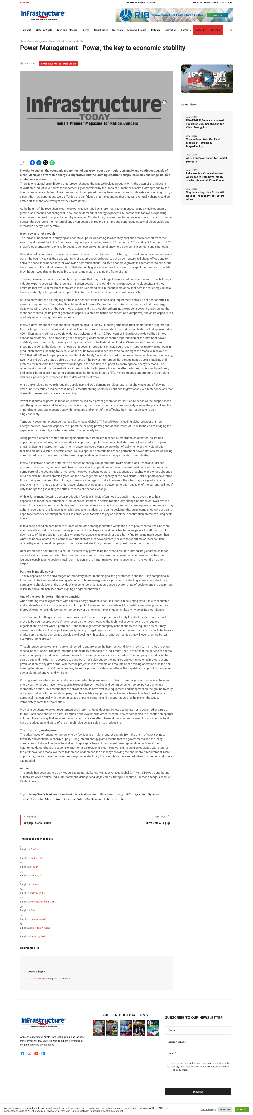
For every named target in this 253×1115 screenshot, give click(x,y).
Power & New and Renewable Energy (58, 64)
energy (120, 794)
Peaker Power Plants (73, 799)
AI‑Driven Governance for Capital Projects (206, 160)
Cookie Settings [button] (208, 1109)
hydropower (154, 794)
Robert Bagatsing (93, 799)
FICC (129, 794)
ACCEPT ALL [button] (242, 1109)
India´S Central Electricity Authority (38, 799)
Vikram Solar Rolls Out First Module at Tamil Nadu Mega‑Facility (203, 143)
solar (107, 799)
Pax (33, 910)
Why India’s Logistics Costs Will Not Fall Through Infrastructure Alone (205, 196)
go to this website (40, 927)
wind (124, 799)
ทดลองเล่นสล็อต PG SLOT (44, 901)
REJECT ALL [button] (225, 1109)
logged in (44, 978)
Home (23, 41)
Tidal (115, 799)
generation (140, 794)
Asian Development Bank (86, 794)
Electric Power (107, 794)
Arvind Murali (66, 794)
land (58, 799)
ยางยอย (35, 884)
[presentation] (189, 1081)
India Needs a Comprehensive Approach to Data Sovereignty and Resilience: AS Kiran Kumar (205, 177)
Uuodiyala (36, 875)
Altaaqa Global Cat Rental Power (43, 794)
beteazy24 (36, 858)
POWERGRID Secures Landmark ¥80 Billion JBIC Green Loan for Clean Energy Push (205, 124)
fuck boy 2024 (38, 936)
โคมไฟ (34, 849)
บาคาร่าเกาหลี (38, 919)
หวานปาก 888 (38, 893)
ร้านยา (34, 866)
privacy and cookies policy (218, 1063)
